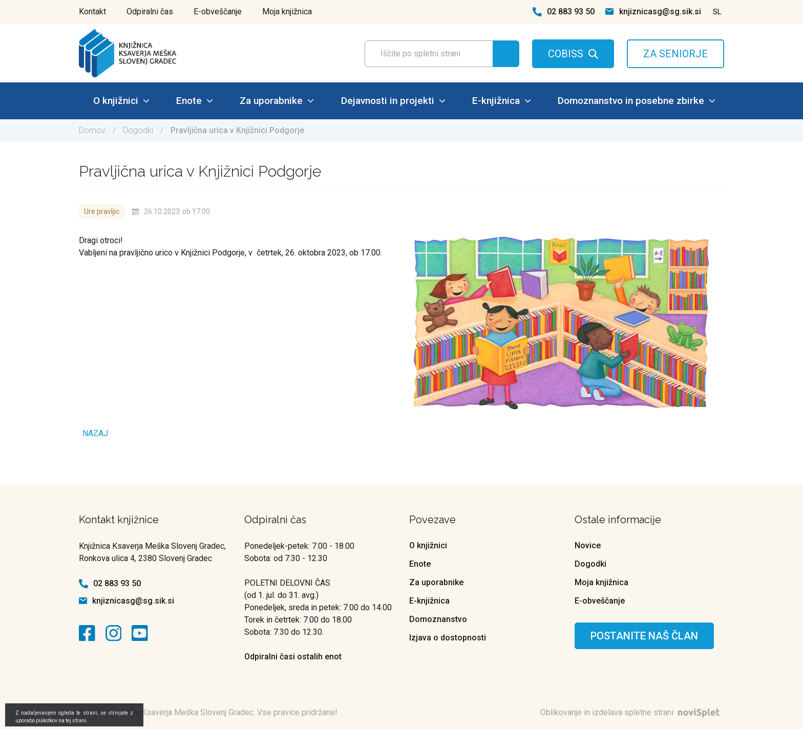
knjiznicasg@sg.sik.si (660, 11)
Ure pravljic (101, 211)
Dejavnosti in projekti (393, 100)
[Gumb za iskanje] (506, 53)
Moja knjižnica (287, 11)
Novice (588, 545)
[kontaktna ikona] (89, 633)
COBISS (565, 54)
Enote (194, 100)
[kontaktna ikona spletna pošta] (609, 11)
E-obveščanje (218, 11)
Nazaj (95, 433)
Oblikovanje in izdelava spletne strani (632, 712)
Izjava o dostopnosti (447, 637)
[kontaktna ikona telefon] (537, 11)
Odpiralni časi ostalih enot (293, 656)
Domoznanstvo (438, 619)
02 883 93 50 (571, 11)
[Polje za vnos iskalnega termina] (439, 53)
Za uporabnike (276, 100)
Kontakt (92, 11)
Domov (92, 130)
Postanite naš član (644, 636)
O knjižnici (121, 100)
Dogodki (138, 130)
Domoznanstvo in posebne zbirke (636, 100)
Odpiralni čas (149, 11)
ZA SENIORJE (675, 54)
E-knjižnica (501, 100)
